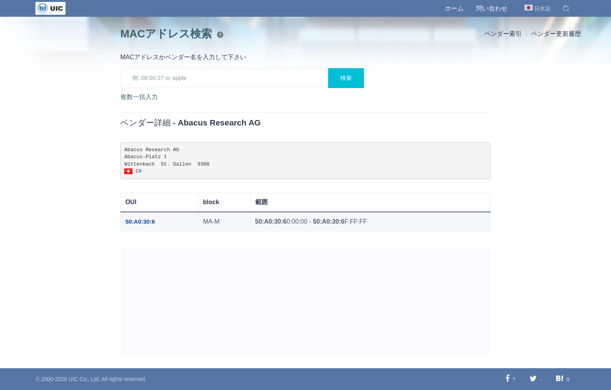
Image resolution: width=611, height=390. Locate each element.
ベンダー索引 (503, 33)
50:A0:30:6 (140, 221)
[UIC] (50, 8)
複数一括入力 (139, 97)
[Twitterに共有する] (533, 379)
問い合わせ (491, 8)
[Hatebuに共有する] (559, 379)
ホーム (454, 8)
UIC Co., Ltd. (84, 379)
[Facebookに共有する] (507, 379)
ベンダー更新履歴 (556, 33)
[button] (566, 8)
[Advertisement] (305, 301)
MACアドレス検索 (166, 34)
